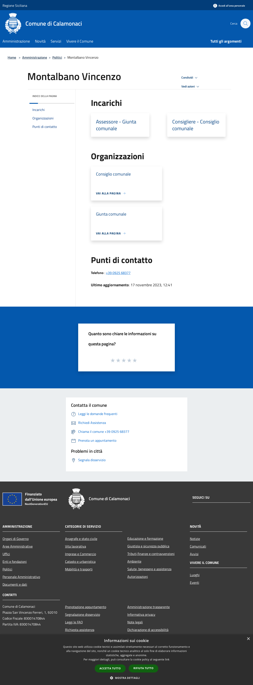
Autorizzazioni (137, 576)
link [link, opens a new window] (167, 659)
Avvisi (194, 553)
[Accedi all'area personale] (229, 6)
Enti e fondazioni (15, 561)
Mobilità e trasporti (79, 569)
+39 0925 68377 (118, 272)
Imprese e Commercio (80, 553)
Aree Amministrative (18, 546)
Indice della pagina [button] (44, 96)
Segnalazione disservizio (82, 614)
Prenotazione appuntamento (85, 606)
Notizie (195, 538)
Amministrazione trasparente (148, 606)
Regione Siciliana (15, 5)
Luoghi (195, 574)
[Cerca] (245, 23)
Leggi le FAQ (74, 622)
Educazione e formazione (145, 538)
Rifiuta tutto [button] (143, 668)
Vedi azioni (190, 86)
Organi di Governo (16, 538)
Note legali (135, 622)
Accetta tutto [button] (110, 668)
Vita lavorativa (75, 546)
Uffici (6, 553)
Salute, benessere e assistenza (149, 569)
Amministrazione (34, 57)
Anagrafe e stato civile (81, 538)
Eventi (194, 582)
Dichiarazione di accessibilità (147, 629)
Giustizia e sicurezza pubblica (148, 546)
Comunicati (198, 546)
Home (12, 57)
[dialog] (126, 659)
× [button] (248, 639)
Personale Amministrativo (21, 576)
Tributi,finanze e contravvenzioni (151, 553)
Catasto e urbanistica (80, 561)
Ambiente (134, 561)
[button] (126, 678)
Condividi (190, 77)
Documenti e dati (15, 584)
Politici (57, 57)
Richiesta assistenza (79, 629)
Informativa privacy (141, 614)
